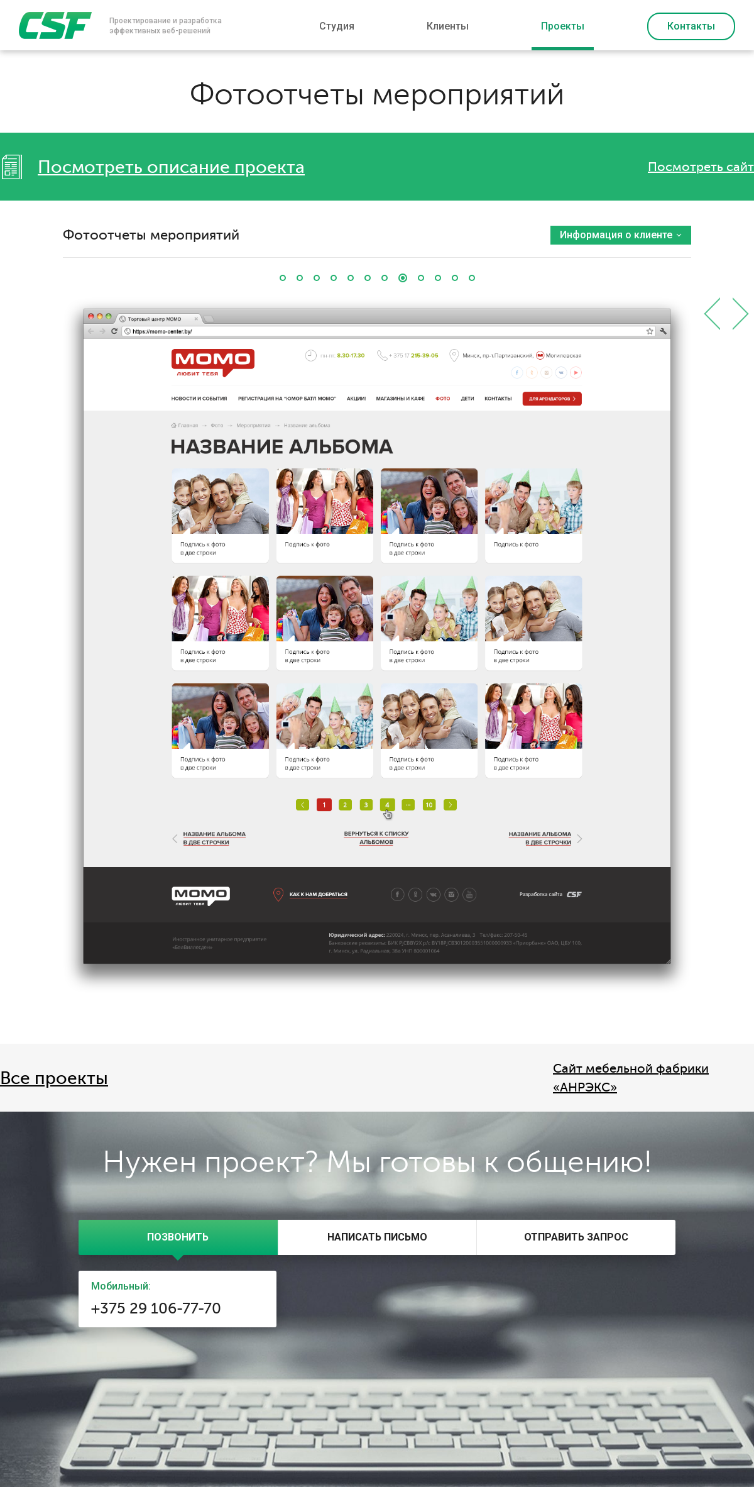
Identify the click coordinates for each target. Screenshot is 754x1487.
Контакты (691, 26)
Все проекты (54, 1078)
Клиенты (448, 26)
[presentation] (178, 1237)
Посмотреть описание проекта (171, 167)
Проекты (562, 26)
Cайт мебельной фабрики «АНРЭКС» (631, 1078)
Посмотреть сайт (701, 167)
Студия (336, 26)
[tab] (178, 1237)
